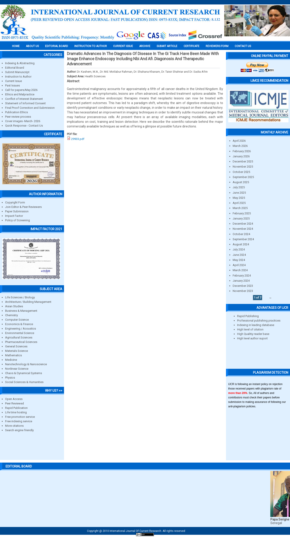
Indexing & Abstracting (20, 63)
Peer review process (18, 116)
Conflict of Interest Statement (24, 98)
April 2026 (239, 140)
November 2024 (243, 228)
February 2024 (242, 275)
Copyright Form (15, 202)
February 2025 (242, 213)
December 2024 (243, 223)
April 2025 (239, 203)
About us (32, 46)
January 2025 (241, 218)
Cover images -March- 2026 (22, 121)
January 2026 (241, 156)
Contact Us (243, 46)
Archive (144, 46)
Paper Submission (17, 211)
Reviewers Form (217, 46)
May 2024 (239, 260)
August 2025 (241, 182)
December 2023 (243, 285)
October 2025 (241, 172)
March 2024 (240, 270)
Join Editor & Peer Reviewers (23, 207)
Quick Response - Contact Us (24, 125)
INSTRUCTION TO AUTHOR (90, 46)
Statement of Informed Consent (25, 103)
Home (16, 46)
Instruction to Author (18, 76)
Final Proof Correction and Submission (30, 107)
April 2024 (239, 265)
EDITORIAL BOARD (56, 46)
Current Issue (123, 46)
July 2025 (239, 187)
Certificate (191, 46)
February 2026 (242, 151)
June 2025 (239, 192)
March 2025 (240, 208)
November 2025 (243, 166)
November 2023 (243, 291)
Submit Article (167, 46)
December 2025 (243, 161)
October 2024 (241, 234)
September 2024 (243, 239)
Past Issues (12, 85)
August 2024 (241, 244)
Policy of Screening (17, 220)
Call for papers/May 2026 (21, 90)
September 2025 (243, 177)
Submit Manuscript (17, 72)
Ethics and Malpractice (19, 94)
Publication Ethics (16, 112)
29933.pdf (77, 139)
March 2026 (240, 146)
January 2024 (241, 280)
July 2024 (239, 249)
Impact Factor (14, 215)
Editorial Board (14, 67)
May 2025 (239, 197)
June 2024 (239, 254)
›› (270, 297)
